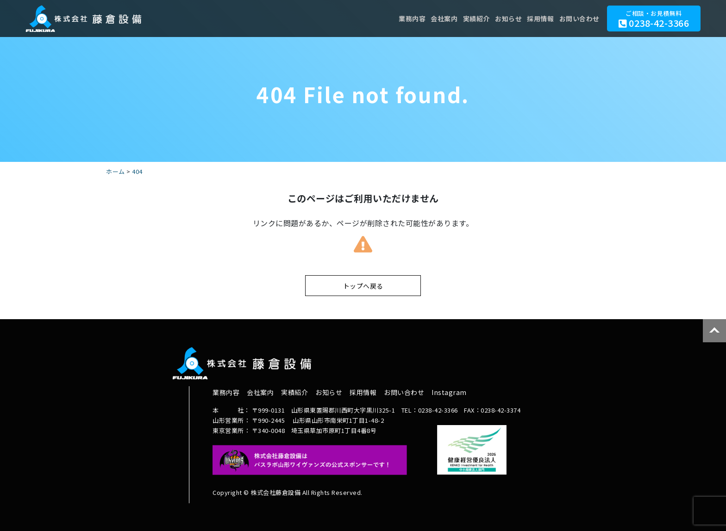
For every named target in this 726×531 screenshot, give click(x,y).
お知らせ (503, 18)
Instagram (449, 392)
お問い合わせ (578, 18)
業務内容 (400, 18)
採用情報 (537, 18)
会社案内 (434, 18)
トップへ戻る (363, 285)
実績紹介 (469, 18)
